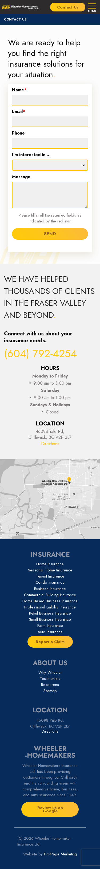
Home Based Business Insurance (50, 601)
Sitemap (50, 691)
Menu (92, 11)
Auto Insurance (50, 632)
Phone (18, 133)
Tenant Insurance (50, 576)
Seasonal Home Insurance (50, 570)
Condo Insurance (50, 582)
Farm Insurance (50, 625)
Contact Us (67, 7)
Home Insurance (50, 564)
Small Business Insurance (50, 619)
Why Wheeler (50, 672)
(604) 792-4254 (40, 353)
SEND (50, 234)
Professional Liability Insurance (50, 607)
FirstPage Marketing (60, 854)
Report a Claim (50, 642)
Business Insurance (50, 589)
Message (21, 177)
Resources (50, 685)
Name (19, 90)
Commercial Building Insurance (50, 595)
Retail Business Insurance (50, 613)
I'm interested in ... (31, 155)
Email (18, 112)
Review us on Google (50, 809)
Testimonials (50, 678)
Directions (50, 444)
